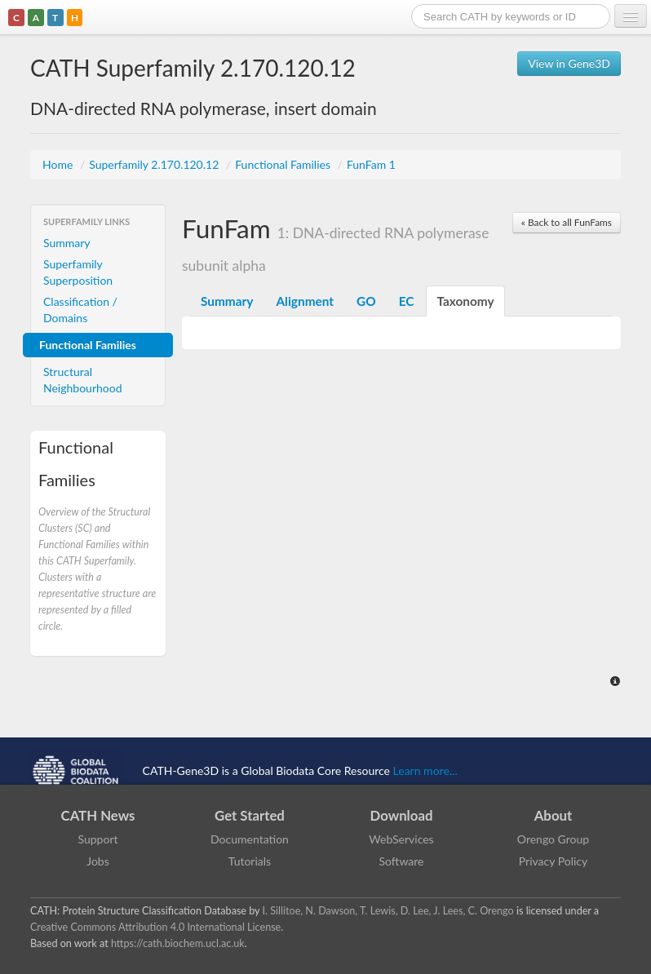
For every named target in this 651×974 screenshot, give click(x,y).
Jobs (97, 861)
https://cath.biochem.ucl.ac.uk (178, 943)
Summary (67, 243)
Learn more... (425, 770)
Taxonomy (465, 301)
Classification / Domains (80, 309)
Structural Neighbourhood (82, 380)
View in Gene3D (569, 63)
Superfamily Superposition (78, 272)
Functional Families (284, 164)
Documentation (249, 839)
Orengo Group (553, 839)
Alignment (305, 301)
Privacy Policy (553, 861)
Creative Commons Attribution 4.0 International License (155, 927)
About (553, 815)
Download (401, 815)
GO (366, 301)
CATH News (98, 815)
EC (406, 301)
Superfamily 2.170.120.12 (155, 164)
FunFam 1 (371, 164)
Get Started (250, 815)
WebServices (401, 839)
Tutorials (249, 861)
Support (97, 839)
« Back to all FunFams (566, 222)
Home (59, 164)
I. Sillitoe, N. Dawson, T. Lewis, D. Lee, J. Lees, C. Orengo (388, 911)
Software (401, 861)
